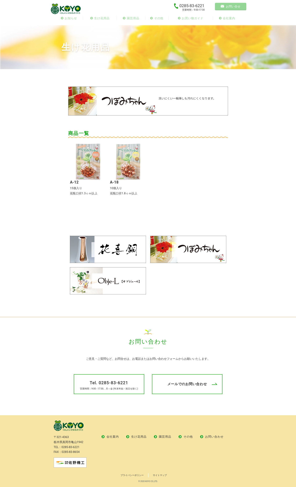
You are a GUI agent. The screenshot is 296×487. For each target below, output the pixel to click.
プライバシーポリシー (132, 475)
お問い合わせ (211, 436)
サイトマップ (160, 475)
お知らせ (69, 19)
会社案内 (227, 19)
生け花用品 (100, 19)
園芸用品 (131, 19)
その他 (156, 19)
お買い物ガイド (190, 19)
